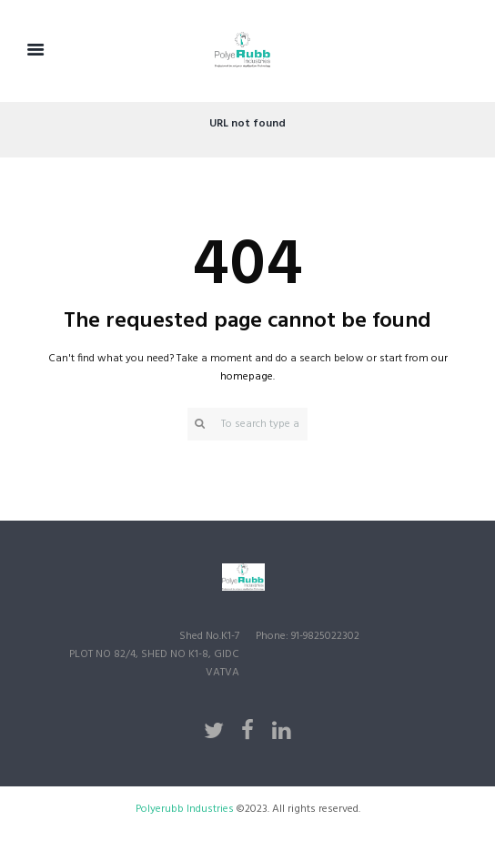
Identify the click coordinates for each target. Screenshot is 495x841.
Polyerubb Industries (186, 809)
